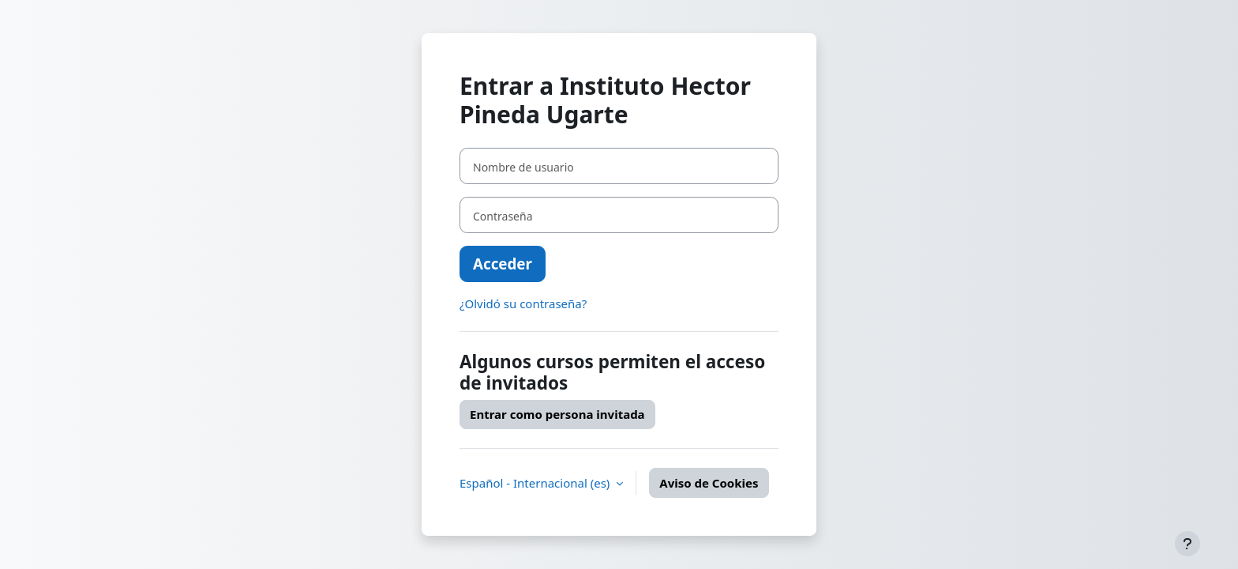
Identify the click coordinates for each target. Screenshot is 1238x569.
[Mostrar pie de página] (1187, 543)
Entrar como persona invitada (557, 414)
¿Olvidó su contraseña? (523, 303)
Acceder (502, 263)
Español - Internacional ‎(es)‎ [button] (536, 483)
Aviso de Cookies (708, 483)
